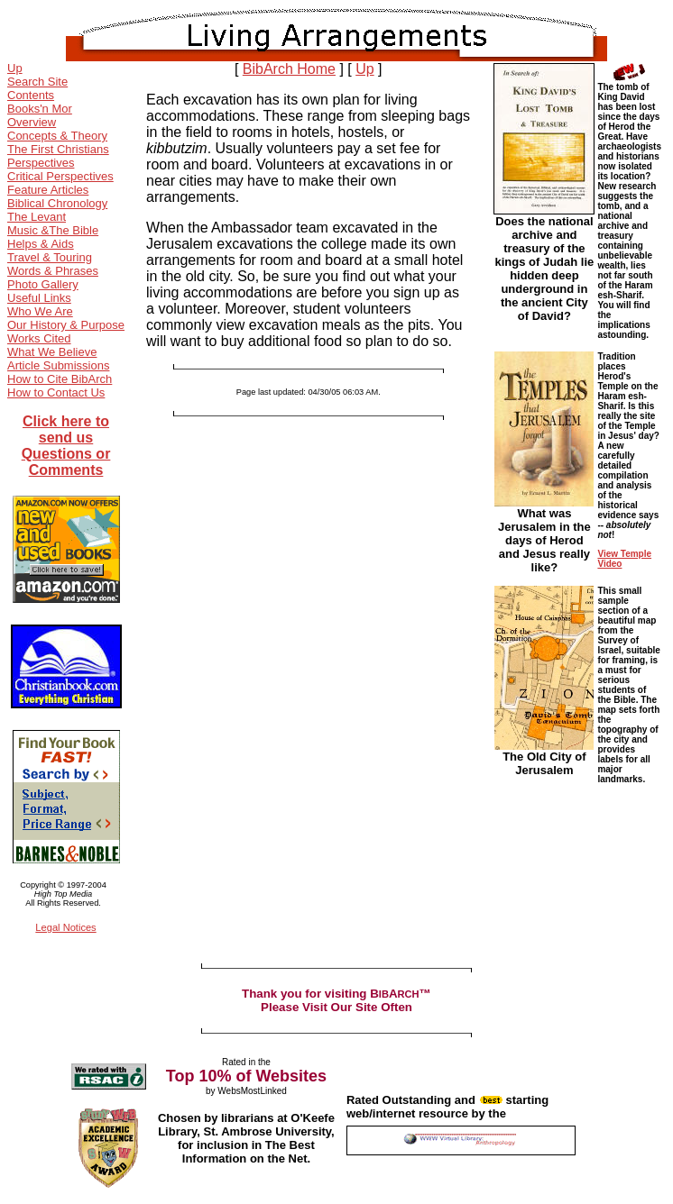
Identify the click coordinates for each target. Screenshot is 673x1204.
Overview (31, 122)
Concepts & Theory (57, 135)
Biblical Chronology (57, 203)
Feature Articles (47, 189)
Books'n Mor (39, 108)
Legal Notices (65, 927)
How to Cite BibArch (59, 379)
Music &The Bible (52, 230)
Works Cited (39, 338)
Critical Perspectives (60, 176)
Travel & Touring (49, 257)
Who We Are (40, 311)
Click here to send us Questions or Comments (66, 446)
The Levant (36, 216)
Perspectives (40, 162)
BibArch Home (289, 69)
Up (15, 68)
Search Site (37, 81)
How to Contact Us (56, 392)
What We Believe (52, 352)
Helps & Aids (40, 244)
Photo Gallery (42, 284)
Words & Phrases (52, 271)
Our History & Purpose (65, 325)
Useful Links (39, 298)
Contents (30, 95)
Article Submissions (58, 365)
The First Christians (58, 149)
